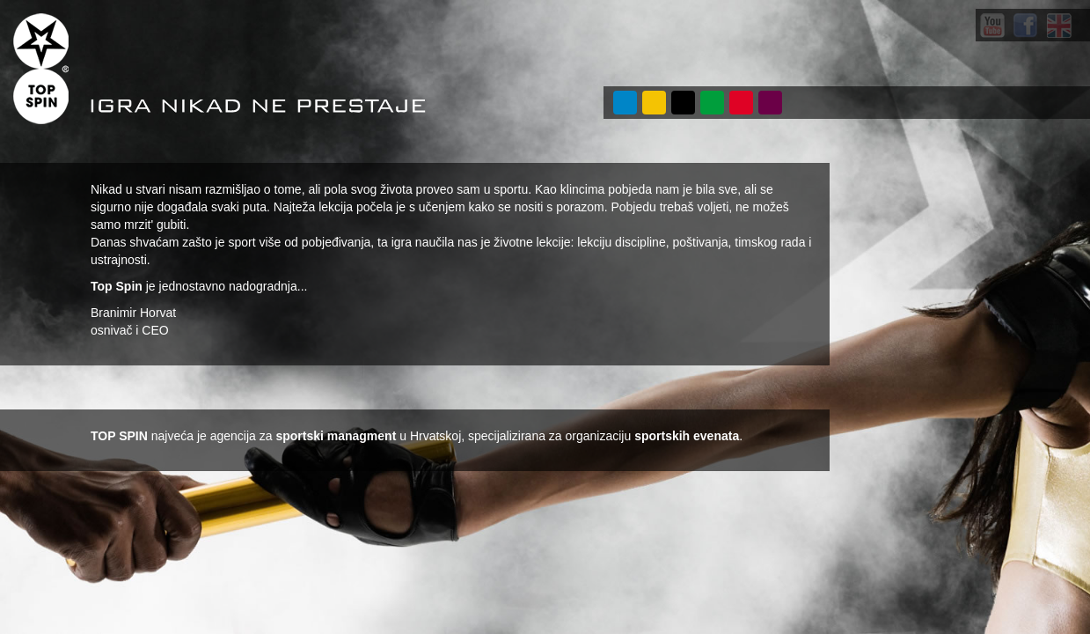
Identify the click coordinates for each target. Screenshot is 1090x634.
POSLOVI (741, 102)
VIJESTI (712, 102)
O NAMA (625, 102)
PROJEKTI (683, 102)
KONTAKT (770, 102)
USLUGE (654, 102)
